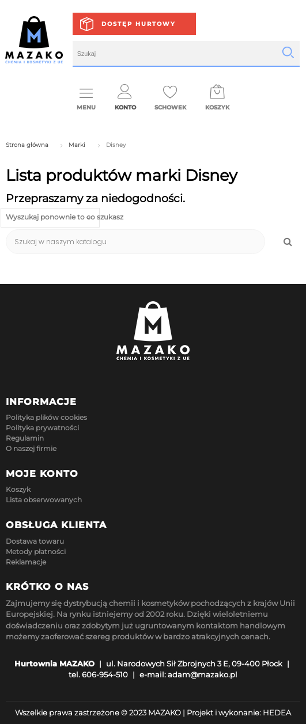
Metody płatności (36, 551)
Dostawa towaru (35, 541)
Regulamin (25, 438)
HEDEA (277, 712)
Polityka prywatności (42, 427)
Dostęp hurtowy (138, 24)
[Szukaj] (135, 241)
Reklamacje (26, 562)
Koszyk (18, 489)
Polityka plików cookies (46, 417)
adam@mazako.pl (202, 674)
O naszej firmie (31, 448)
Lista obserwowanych (44, 499)
